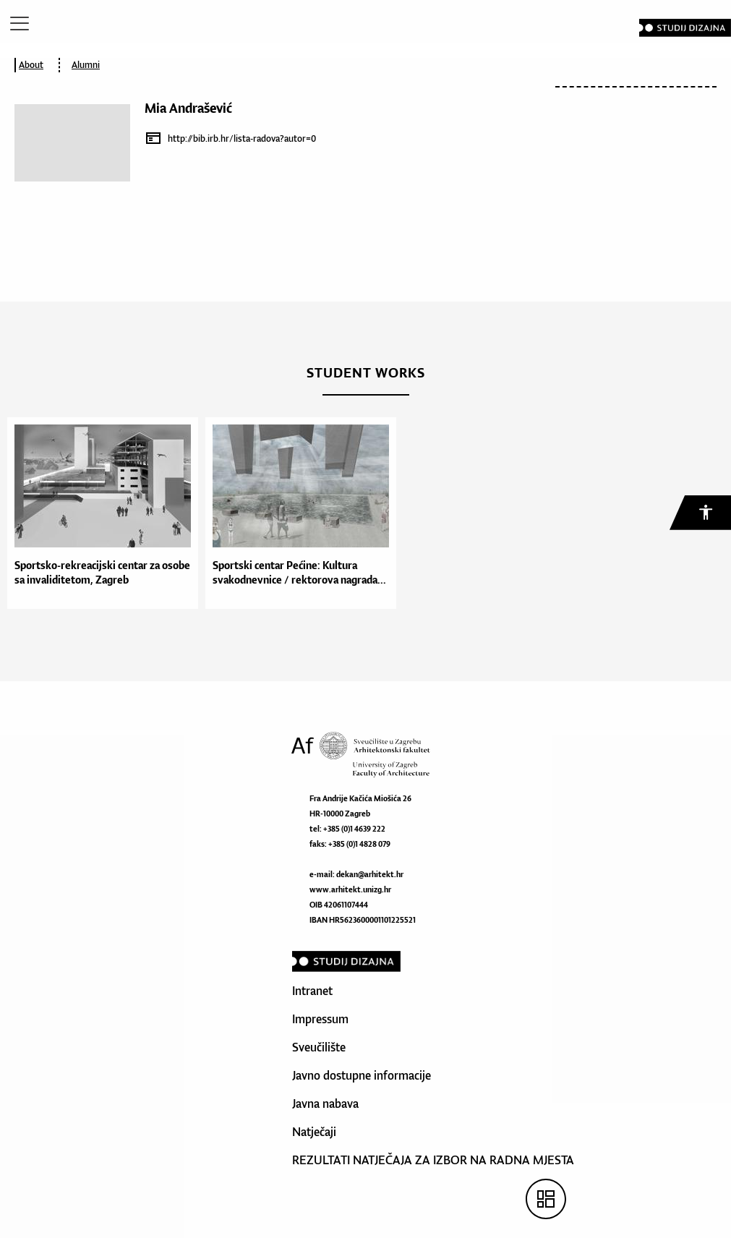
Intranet (312, 991)
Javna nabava (325, 1103)
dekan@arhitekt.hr (369, 874)
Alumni (86, 65)
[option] (99, 513)
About (31, 65)
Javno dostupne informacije (361, 1075)
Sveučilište (319, 1047)
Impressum (320, 1019)
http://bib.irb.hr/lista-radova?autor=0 (242, 138)
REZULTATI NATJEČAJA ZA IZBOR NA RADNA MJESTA (433, 1160)
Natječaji (314, 1132)
